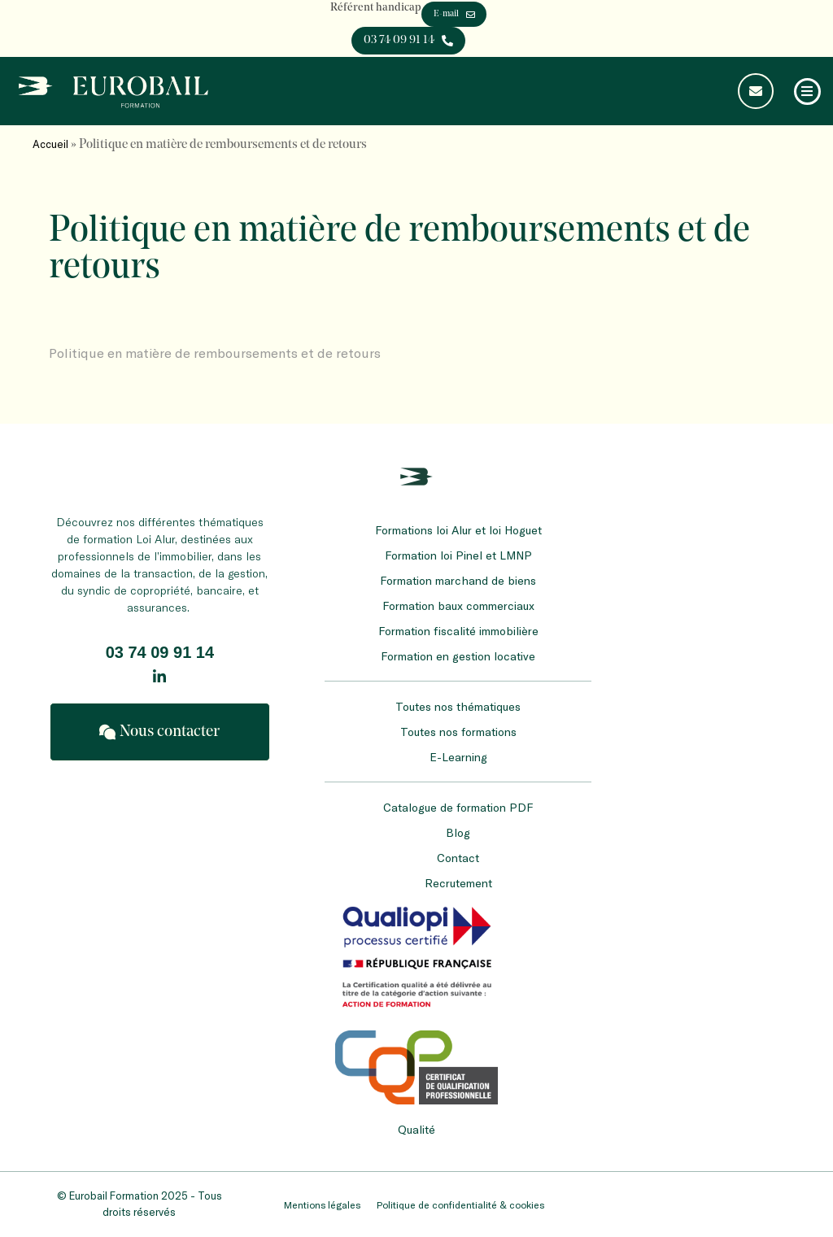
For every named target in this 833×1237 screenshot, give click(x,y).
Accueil (50, 143)
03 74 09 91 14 (160, 652)
